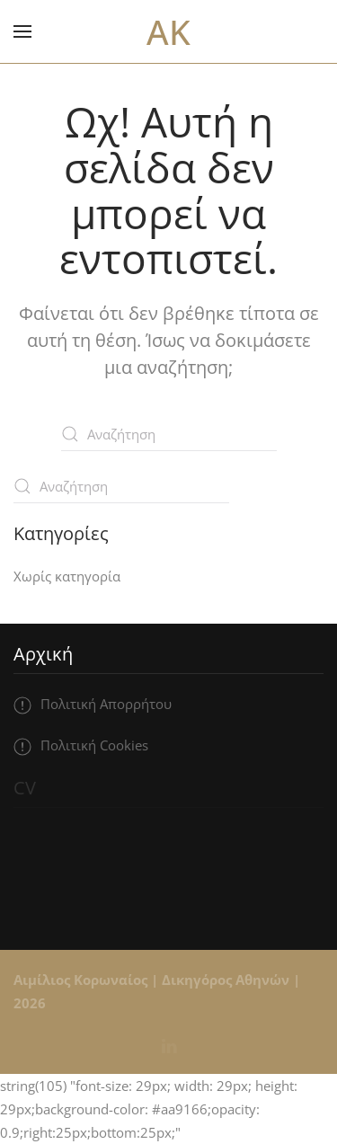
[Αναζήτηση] (169, 434)
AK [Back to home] (168, 31)
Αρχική (43, 654)
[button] (22, 31)
